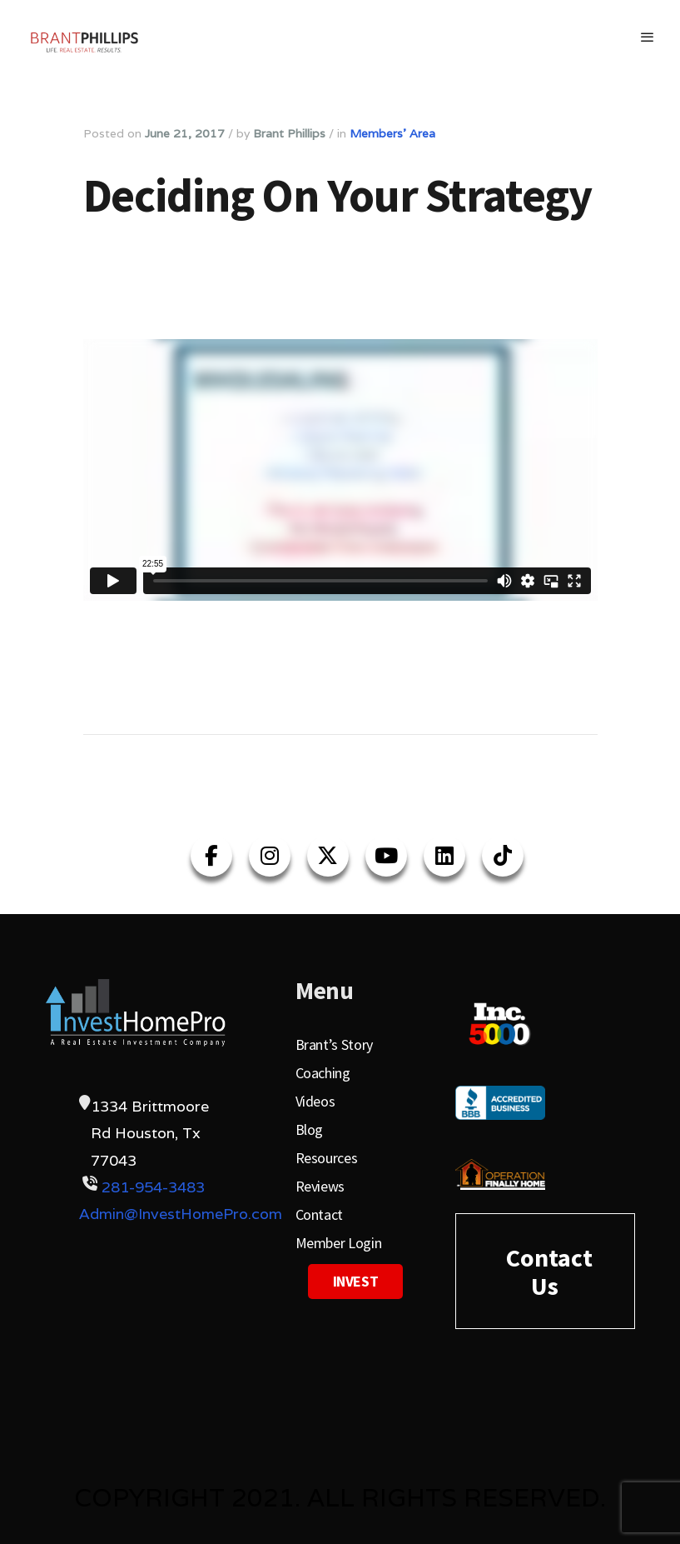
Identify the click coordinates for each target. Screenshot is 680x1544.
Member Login (338, 1242)
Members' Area (392, 133)
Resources (326, 1157)
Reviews (320, 1186)
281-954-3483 (153, 1187)
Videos (315, 1101)
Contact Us (549, 1272)
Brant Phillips (289, 133)
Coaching (322, 1072)
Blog (309, 1129)
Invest (356, 1281)
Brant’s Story (334, 1044)
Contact (319, 1214)
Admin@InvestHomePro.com (180, 1213)
